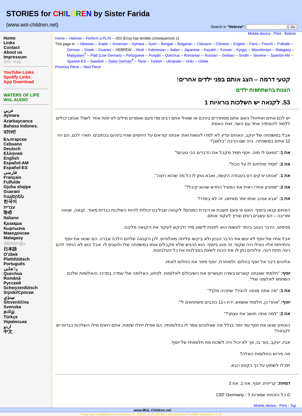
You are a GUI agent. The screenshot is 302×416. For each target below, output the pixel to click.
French (267, 44)
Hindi (140, 50)
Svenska (12, 306)
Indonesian (157, 50)
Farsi (253, 44)
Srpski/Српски (19, 292)
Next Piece (92, 67)
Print (277, 34)
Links (9, 42)
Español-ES (15, 167)
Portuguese (135, 55)
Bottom (290, 34)
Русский (12, 283)
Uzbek (203, 61)
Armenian (120, 44)
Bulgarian (184, 44)
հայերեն (14, 196)
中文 (8, 331)
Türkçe (11, 317)
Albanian (87, 44)
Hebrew (75, 38)
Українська (15, 321)
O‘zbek (11, 254)
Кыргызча (14, 228)
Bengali (167, 44)
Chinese (222, 44)
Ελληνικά (13, 153)
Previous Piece (67, 67)
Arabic (103, 44)
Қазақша (13, 223)
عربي (9, 110)
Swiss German (120, 61)
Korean (226, 50)
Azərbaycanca (18, 121)
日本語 (10, 249)
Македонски (16, 233)
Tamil (142, 61)
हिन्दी (8, 212)
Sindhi (244, 55)
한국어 (10, 201)
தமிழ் (9, 311)
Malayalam (75, 55)
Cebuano (13, 144)
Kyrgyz (241, 50)
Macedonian (261, 50)
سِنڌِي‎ (9, 297)
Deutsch (12, 148)
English (11, 158)
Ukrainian (173, 61)
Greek (89, 50)
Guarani (12, 191)
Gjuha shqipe (17, 186)
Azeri (152, 44)
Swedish (97, 61)
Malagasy (13, 237)
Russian (211, 55)
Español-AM (16, 162)
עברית (9, 207)
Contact (12, 47)
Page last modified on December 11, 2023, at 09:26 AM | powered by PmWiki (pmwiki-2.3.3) (151, 414)
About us (13, 52)
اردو (7, 326)
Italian (175, 50)
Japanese (192, 50)
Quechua (13, 273)
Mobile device (259, 34)
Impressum (15, 57)
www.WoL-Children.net (152, 410)
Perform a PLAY (98, 38)
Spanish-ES (76, 61)
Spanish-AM (280, 55)
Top (293, 406)
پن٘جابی (10, 268)
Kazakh (210, 50)
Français (12, 177)
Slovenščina (16, 302)
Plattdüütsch (17, 259)
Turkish (156, 61)
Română (12, 278)
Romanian (192, 55)
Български (15, 139)
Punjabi (155, 55)
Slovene (259, 55)
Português (14, 263)
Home (10, 38)
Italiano (11, 217)
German (73, 50)
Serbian (228, 55)
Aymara (11, 115)
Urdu (189, 61)
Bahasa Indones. (21, 126)
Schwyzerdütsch (21, 287)
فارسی (10, 172)
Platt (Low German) (106, 55)
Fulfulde (12, 182)
